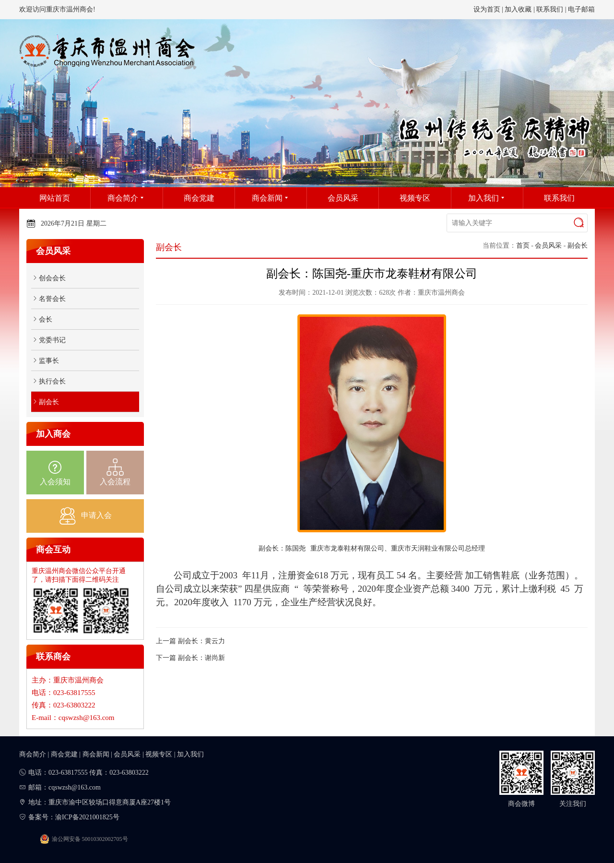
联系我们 (549, 9)
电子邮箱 (581, 9)
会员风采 (548, 245)
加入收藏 (518, 9)
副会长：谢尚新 (201, 657)
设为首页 (486, 9)
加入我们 (190, 754)
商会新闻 (96, 754)
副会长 (577, 245)
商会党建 (64, 754)
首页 (523, 245)
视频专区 (158, 754)
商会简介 (32, 754)
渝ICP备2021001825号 (87, 817)
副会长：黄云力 (201, 641)
